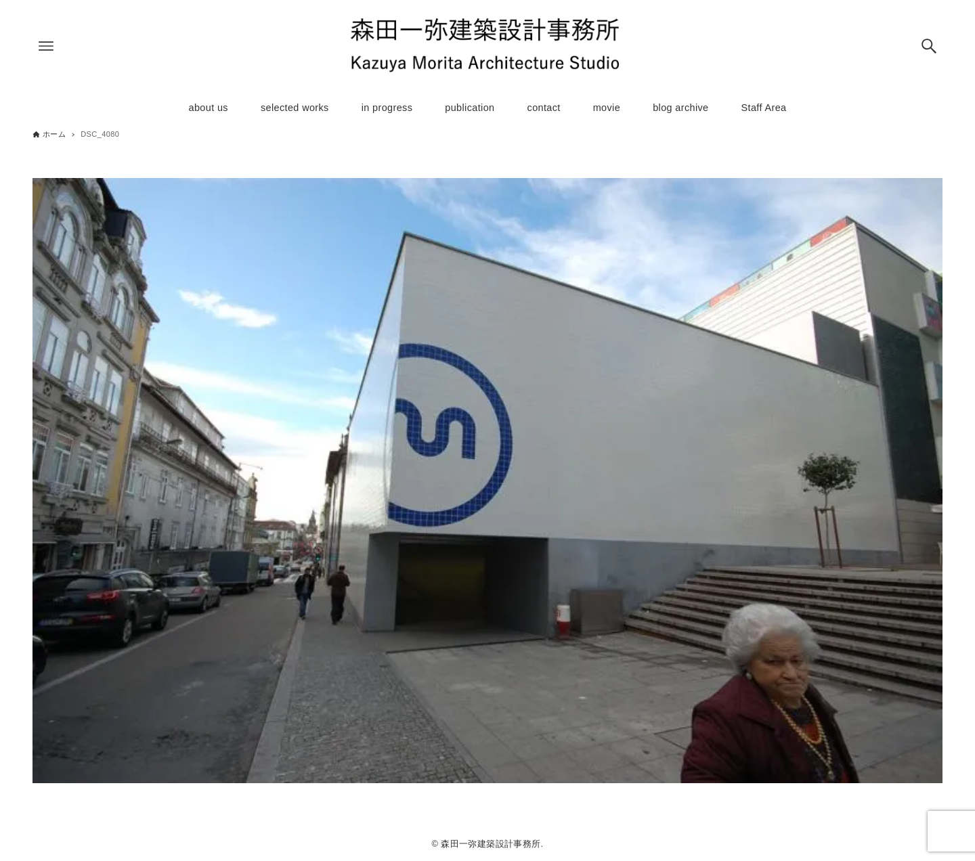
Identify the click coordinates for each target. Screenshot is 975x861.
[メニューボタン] (46, 46)
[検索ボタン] (928, 46)
